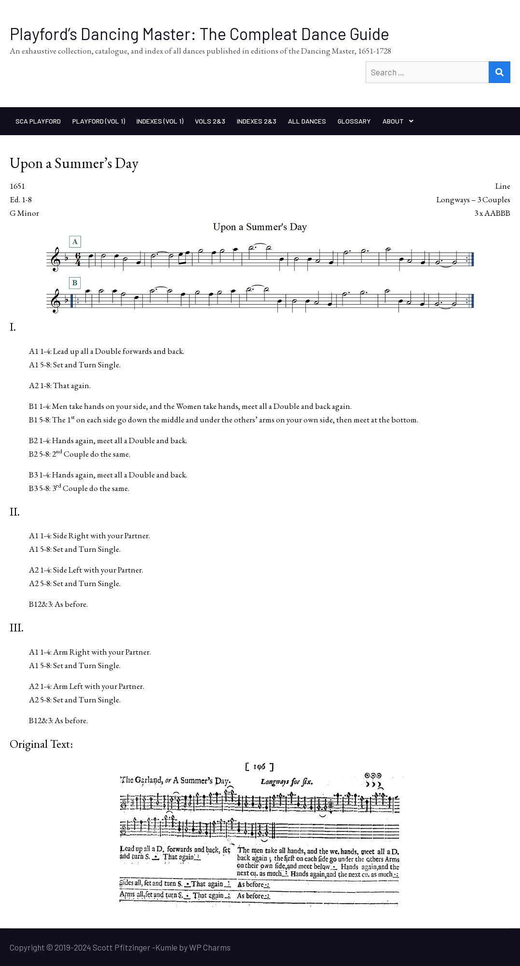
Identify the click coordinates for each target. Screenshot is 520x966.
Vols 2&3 (210, 121)
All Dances (307, 121)
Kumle (166, 947)
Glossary (354, 121)
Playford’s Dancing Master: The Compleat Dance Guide (199, 33)
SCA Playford (38, 121)
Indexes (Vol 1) (160, 121)
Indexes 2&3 (256, 121)
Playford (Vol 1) (98, 121)
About (393, 121)
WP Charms (210, 947)
